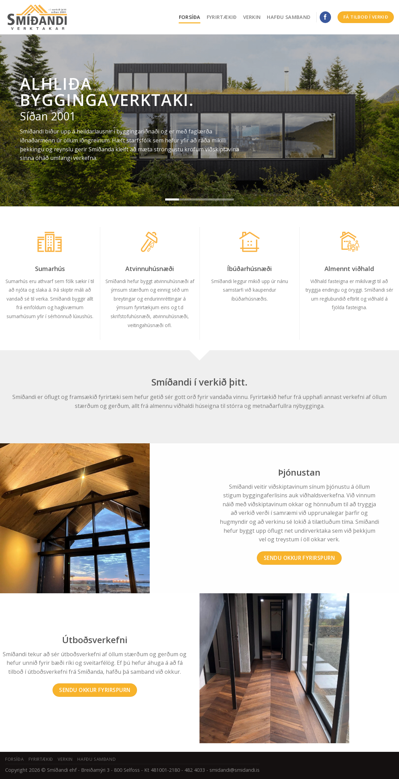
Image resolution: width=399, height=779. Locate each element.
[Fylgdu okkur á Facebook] (325, 17)
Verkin (252, 17)
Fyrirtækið (222, 17)
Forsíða (190, 17)
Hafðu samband (288, 17)
